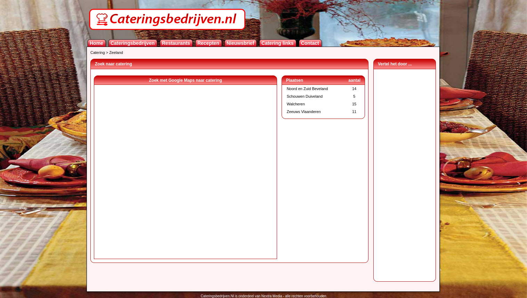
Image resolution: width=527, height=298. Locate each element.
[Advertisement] (404, 173)
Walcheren (296, 104)
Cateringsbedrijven (133, 43)
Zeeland (116, 52)
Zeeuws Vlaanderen (304, 112)
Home (96, 43)
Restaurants (176, 43)
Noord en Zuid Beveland (307, 89)
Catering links (277, 43)
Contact (310, 43)
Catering (97, 52)
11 (354, 112)
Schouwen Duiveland (305, 96)
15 (354, 104)
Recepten (208, 43)
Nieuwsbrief (240, 43)
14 (354, 89)
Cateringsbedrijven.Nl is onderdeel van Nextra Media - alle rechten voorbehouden (263, 296)
